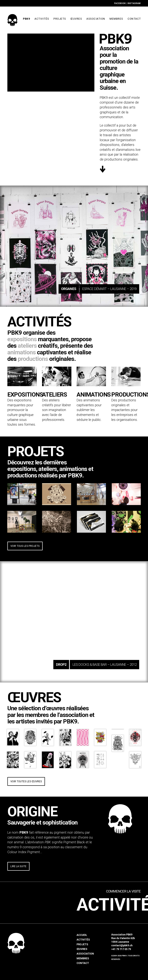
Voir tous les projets (25, 545)
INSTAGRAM (134, 3)
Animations (94, 394)
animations (21, 352)
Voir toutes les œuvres (26, 781)
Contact (83, 963)
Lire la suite (18, 866)
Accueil (82, 934)
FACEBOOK (120, 3)
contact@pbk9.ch (122, 945)
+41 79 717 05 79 (121, 949)
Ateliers (54, 394)
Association (85, 953)
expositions (22, 339)
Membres (83, 958)
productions (33, 358)
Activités (83, 939)
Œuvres (82, 948)
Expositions (25, 394)
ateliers (27, 345)
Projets (82, 944)
